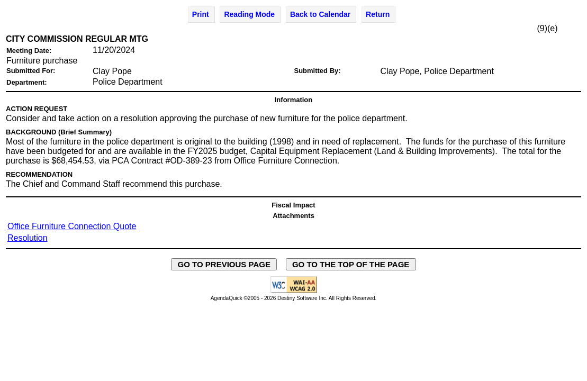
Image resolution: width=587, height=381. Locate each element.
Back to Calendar (320, 14)
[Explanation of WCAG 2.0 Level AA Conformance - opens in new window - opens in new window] (293, 291)
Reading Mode (249, 14)
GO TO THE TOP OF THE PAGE (351, 264)
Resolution (27, 237)
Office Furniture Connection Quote (71, 226)
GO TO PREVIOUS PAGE (224, 264)
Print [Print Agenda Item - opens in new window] (200, 14)
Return (378, 14)
